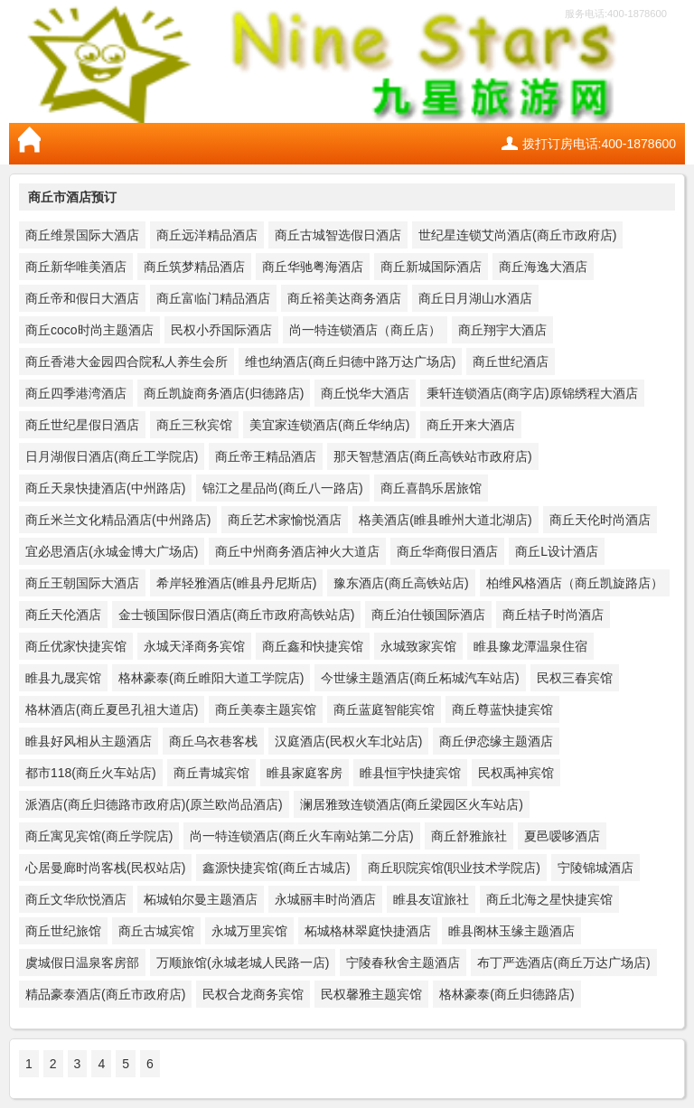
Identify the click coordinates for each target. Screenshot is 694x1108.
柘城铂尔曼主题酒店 (201, 899)
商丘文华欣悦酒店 (76, 899)
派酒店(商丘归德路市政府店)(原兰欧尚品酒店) (154, 804)
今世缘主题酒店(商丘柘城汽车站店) (420, 678)
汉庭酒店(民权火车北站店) (348, 741)
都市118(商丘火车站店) (90, 772)
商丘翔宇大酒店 (502, 330)
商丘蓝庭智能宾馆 (384, 709)
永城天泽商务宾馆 (194, 646)
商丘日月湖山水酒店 (475, 298)
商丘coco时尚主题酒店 (89, 330)
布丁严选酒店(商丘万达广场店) (563, 962)
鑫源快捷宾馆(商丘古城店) (276, 867)
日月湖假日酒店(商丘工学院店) (111, 456)
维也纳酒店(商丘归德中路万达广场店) (350, 361)
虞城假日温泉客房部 (82, 962)
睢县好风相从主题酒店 (88, 741)
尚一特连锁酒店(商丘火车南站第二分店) (301, 836)
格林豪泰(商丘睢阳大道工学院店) (211, 678)
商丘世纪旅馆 (63, 931)
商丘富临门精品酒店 (213, 298)
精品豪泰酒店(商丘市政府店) (105, 994)
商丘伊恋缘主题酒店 (496, 741)
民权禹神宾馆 (516, 772)
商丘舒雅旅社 (469, 836)
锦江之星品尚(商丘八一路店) (282, 488)
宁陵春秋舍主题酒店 (403, 962)
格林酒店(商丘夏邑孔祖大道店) (111, 709)
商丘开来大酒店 (471, 425)
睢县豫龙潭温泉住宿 (530, 646)
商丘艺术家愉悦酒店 (285, 519)
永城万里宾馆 (249, 931)
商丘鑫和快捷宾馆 (312, 646)
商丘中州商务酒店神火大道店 (297, 551)
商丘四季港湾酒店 (76, 393)
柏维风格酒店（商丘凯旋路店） (574, 583)
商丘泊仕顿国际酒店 (428, 614)
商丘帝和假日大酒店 (82, 298)
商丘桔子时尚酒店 (553, 614)
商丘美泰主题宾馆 (265, 709)
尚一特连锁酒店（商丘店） (365, 330)
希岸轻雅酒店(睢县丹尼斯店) (236, 583)
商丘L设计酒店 (556, 551)
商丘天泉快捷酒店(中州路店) (105, 488)
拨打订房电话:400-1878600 (599, 143)
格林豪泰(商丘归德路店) (506, 994)
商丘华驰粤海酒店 (312, 266)
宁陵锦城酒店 (595, 867)
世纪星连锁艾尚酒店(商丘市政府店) (517, 235)
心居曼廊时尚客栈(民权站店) (105, 867)
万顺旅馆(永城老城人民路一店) (242, 962)
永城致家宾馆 (418, 646)
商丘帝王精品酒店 (265, 456)
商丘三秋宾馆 (194, 425)
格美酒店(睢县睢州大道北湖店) (445, 519)
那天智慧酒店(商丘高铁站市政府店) (432, 456)
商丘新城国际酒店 (431, 266)
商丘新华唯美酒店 (76, 266)
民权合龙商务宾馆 (253, 994)
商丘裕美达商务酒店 (344, 298)
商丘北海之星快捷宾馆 (549, 899)
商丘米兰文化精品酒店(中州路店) (118, 519)
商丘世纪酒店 (511, 361)
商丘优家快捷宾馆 (76, 646)
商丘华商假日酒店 (447, 551)
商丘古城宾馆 (156, 931)
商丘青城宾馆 (211, 772)
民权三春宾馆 (575, 678)
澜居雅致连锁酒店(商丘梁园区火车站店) (411, 804)
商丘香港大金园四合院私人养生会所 (126, 361)
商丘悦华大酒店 (365, 393)
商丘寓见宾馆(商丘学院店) (99, 836)
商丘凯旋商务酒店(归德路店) (224, 393)
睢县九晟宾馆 (63, 678)
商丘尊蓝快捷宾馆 (502, 709)
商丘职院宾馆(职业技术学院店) (454, 867)
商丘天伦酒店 (63, 614)
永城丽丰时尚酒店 (325, 899)
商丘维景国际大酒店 (82, 235)
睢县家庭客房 (304, 772)
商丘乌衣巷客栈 (213, 741)
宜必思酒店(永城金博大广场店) (111, 551)
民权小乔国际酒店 (221, 330)
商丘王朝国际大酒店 (82, 583)
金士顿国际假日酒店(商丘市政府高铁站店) (236, 614)
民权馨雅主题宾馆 (371, 994)
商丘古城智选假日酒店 (338, 235)
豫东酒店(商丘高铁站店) (400, 583)
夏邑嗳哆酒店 (562, 836)
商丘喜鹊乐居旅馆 (431, 488)
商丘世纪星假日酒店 (82, 425)
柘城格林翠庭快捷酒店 (368, 931)
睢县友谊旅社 (431, 899)
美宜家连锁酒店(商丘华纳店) (329, 425)
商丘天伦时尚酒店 (600, 519)
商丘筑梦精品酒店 (194, 266)
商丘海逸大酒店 (543, 266)
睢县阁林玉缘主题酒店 (511, 931)
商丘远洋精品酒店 (207, 235)
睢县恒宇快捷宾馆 (410, 772)
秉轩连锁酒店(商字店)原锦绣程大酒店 (532, 393)
